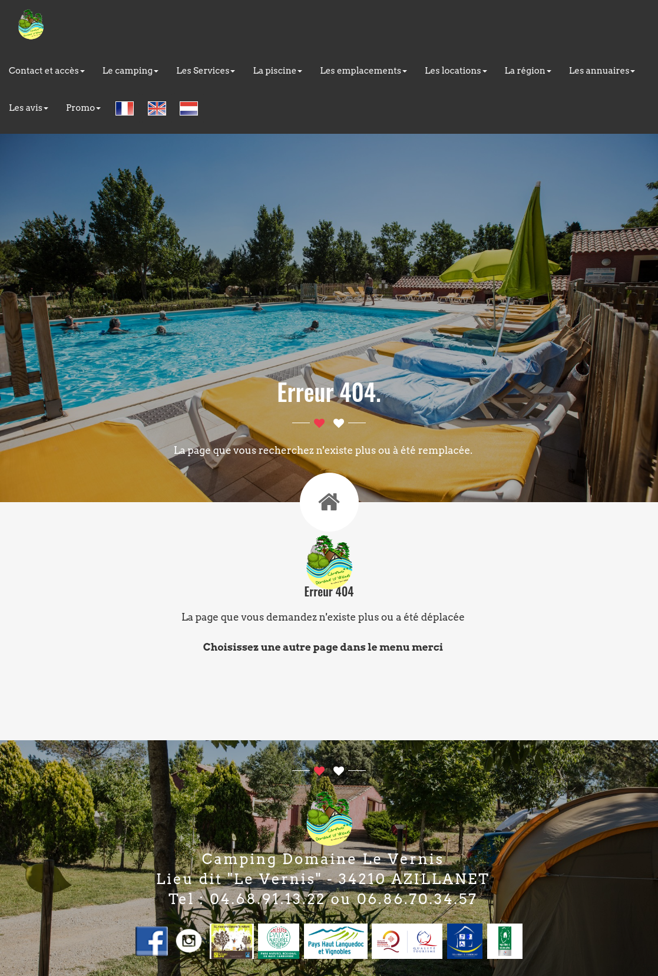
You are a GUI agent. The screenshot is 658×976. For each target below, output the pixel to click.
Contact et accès (47, 70)
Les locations (456, 70)
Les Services (205, 70)
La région (528, 70)
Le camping (130, 70)
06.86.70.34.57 (417, 899)
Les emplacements (363, 70)
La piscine (277, 70)
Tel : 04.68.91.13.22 (247, 899)
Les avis (28, 108)
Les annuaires (602, 70)
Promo (83, 108)
